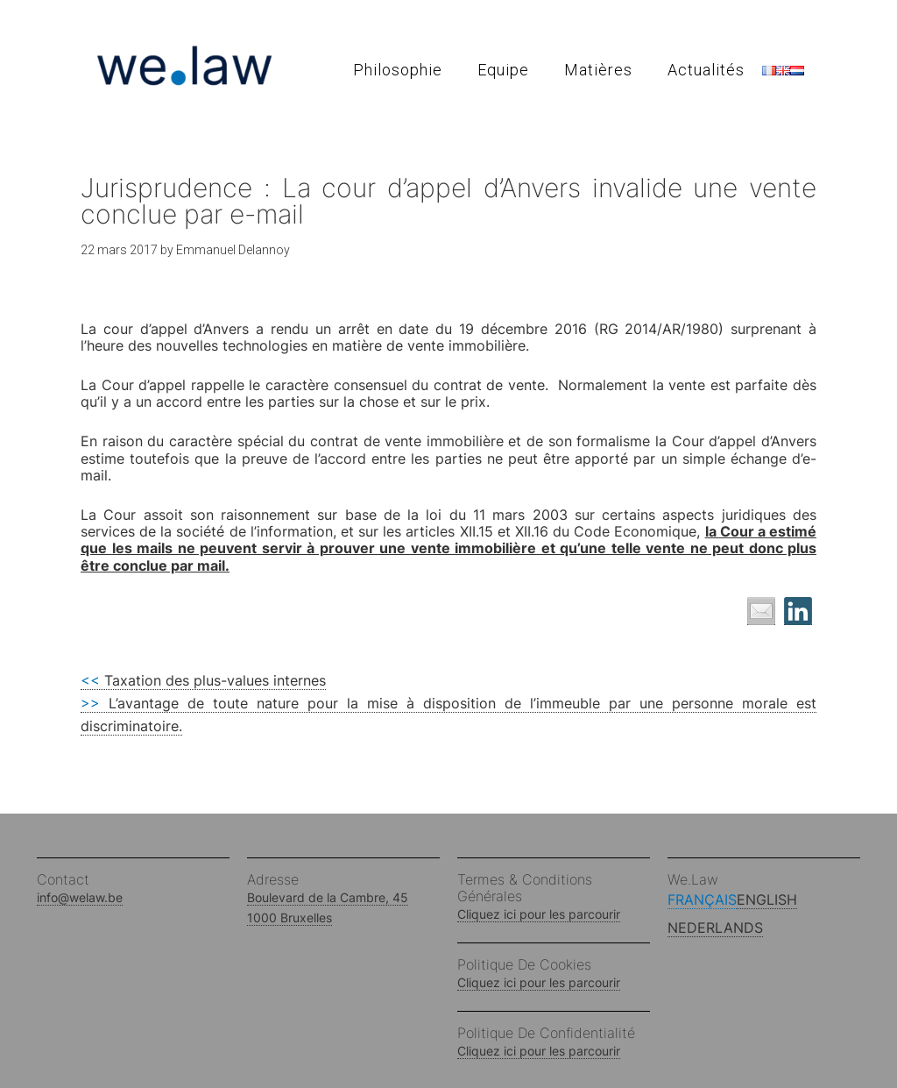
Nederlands (715, 927)
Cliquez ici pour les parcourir (538, 914)
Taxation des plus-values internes (203, 680)
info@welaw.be (80, 897)
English (767, 899)
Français (702, 899)
